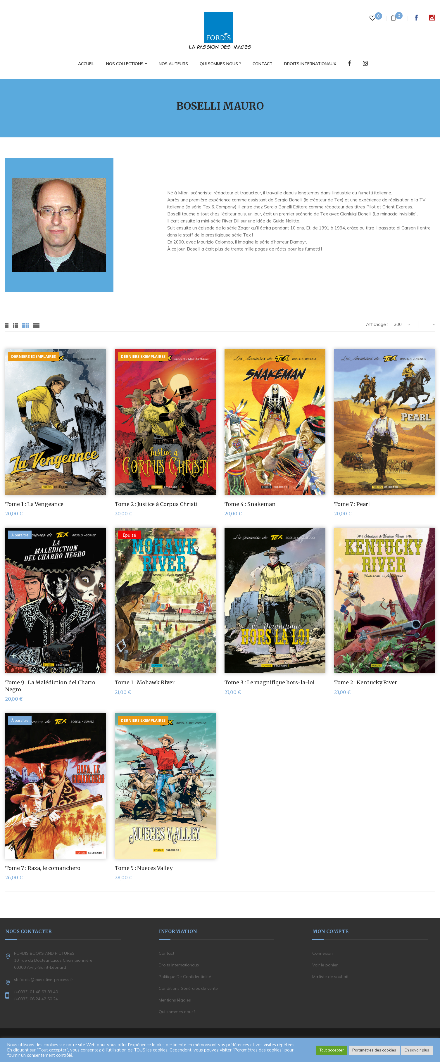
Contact (166, 953)
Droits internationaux (179, 965)
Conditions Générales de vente (188, 988)
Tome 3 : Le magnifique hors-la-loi (270, 682)
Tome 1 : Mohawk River (145, 682)
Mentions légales (175, 1000)
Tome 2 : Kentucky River (365, 682)
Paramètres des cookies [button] (374, 1050)
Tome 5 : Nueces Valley (143, 868)
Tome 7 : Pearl (352, 504)
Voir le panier (325, 965)
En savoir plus (417, 1050)
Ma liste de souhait (330, 976)
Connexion (322, 953)
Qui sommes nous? (177, 1011)
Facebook (416, 17)
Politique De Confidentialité (185, 976)
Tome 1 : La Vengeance (34, 504)
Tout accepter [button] (332, 1050)
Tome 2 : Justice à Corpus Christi (156, 504)
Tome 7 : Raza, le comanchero (42, 868)
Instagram (432, 17)
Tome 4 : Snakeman (250, 504)
